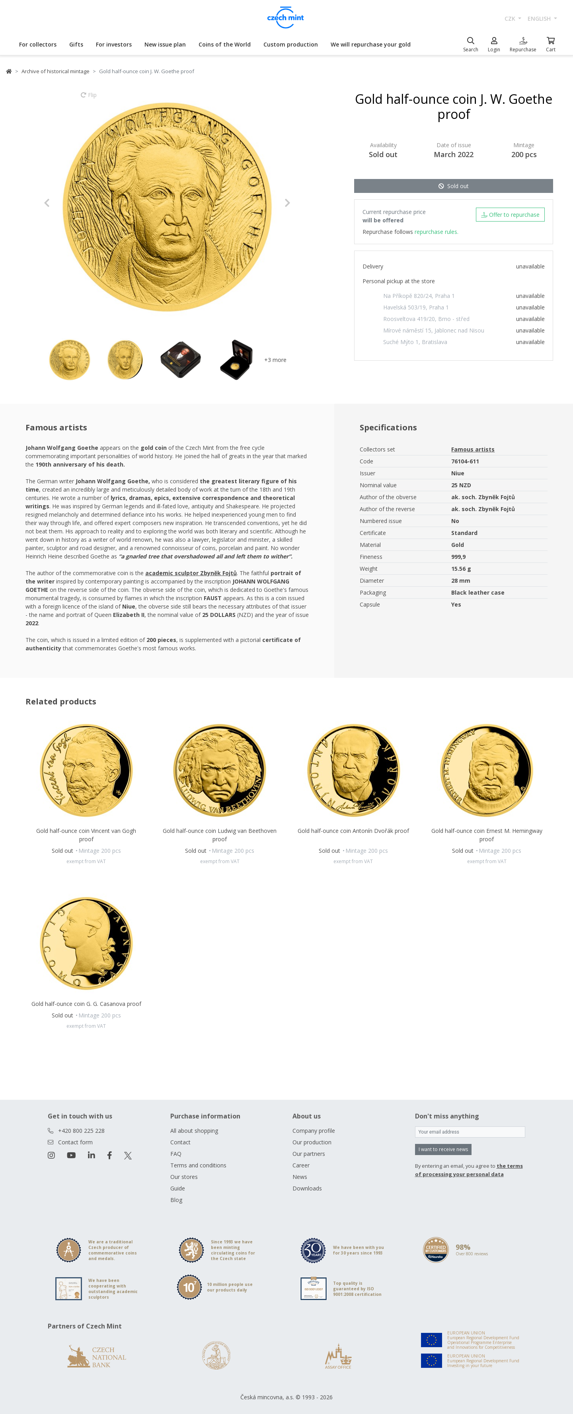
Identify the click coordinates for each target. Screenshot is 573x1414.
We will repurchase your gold (371, 44)
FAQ (175, 1153)
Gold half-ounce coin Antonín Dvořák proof (353, 830)
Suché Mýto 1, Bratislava (415, 342)
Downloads (307, 1188)
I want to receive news (443, 1149)
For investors (114, 44)
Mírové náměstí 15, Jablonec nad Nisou (433, 330)
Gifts (76, 44)
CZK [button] (511, 18)
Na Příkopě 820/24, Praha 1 (419, 296)
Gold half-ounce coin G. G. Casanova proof (86, 1003)
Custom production (290, 44)
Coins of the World (225, 44)
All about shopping (194, 1130)
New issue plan (165, 44)
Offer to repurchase (510, 214)
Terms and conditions (198, 1165)
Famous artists (473, 449)
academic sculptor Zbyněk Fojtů (191, 573)
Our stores (184, 1177)
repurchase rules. (436, 231)
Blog (176, 1200)
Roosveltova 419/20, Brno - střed (426, 319)
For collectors (38, 44)
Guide (177, 1188)
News (299, 1177)
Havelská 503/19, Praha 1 (416, 307)
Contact (180, 1142)
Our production (311, 1142)
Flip (89, 98)
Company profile (313, 1130)
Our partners (308, 1153)
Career (301, 1165)
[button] (62, 202)
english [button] (540, 18)
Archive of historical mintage (55, 71)
